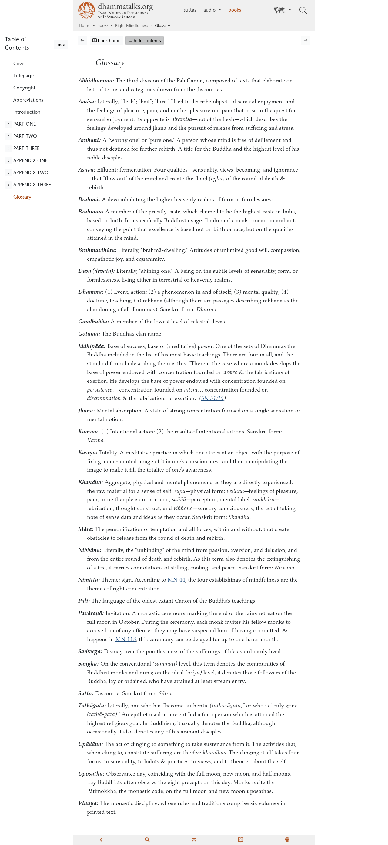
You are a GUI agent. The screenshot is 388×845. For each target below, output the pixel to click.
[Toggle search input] (303, 10)
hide (60, 44)
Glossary (22, 197)
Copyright (24, 88)
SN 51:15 (212, 399)
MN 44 (176, 580)
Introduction (26, 112)
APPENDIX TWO (30, 173)
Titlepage (23, 76)
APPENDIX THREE (32, 185)
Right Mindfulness (131, 26)
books (234, 10)
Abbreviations (28, 100)
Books (102, 26)
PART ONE (24, 124)
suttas (190, 10)
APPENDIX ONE (30, 161)
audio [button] (210, 10)
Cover (19, 64)
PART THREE (26, 148)
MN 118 (125, 640)
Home (84, 26)
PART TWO (25, 136)
